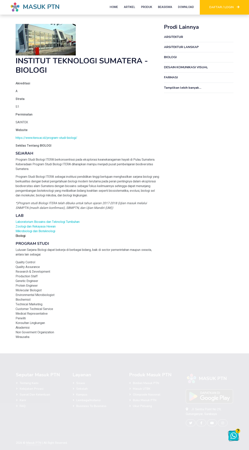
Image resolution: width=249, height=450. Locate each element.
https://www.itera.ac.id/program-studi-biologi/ (46, 138)
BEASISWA (165, 7)
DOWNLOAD (186, 7)
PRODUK (146, 7)
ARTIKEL (129, 7)
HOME (114, 7)
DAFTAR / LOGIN (224, 7)
